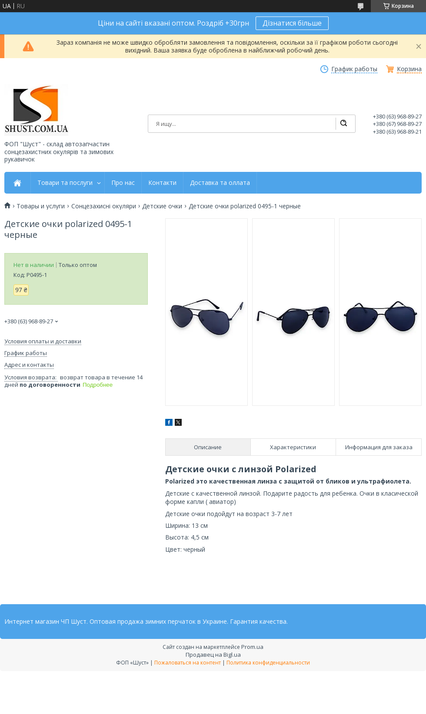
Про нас (123, 183)
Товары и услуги (41, 206)
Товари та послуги (65, 183)
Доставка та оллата (220, 183)
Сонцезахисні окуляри (103, 206)
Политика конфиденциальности (268, 662)
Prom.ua (252, 647)
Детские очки (162, 206)
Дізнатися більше (292, 23)
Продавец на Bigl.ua (213, 654)
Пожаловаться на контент (187, 662)
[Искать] (343, 124)
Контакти (162, 183)
